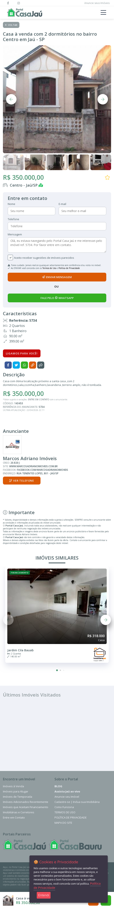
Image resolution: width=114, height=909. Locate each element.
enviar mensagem (57, 277)
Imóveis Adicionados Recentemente (25, 802)
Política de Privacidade (69, 268)
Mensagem (15, 234)
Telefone (13, 219)
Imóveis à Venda (13, 786)
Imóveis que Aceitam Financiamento (25, 807)
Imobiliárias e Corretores (18, 812)
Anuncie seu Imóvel (66, 797)
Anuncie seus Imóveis (97, 3)
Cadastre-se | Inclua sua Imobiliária (77, 802)
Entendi (43, 895)
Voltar (11, 24)
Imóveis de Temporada (17, 797)
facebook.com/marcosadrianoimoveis (42, 470)
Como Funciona (64, 807)
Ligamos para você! (22, 353)
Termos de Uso (49, 268)
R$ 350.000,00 (23, 177)
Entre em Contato (14, 817)
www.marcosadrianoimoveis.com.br (33, 466)
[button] (57, 670)
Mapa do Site (63, 823)
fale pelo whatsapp (57, 298)
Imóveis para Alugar (15, 791)
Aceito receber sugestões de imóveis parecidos (44, 258)
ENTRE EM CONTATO (38, 399)
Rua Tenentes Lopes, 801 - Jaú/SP (37, 473)
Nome (11, 204)
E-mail (62, 204)
